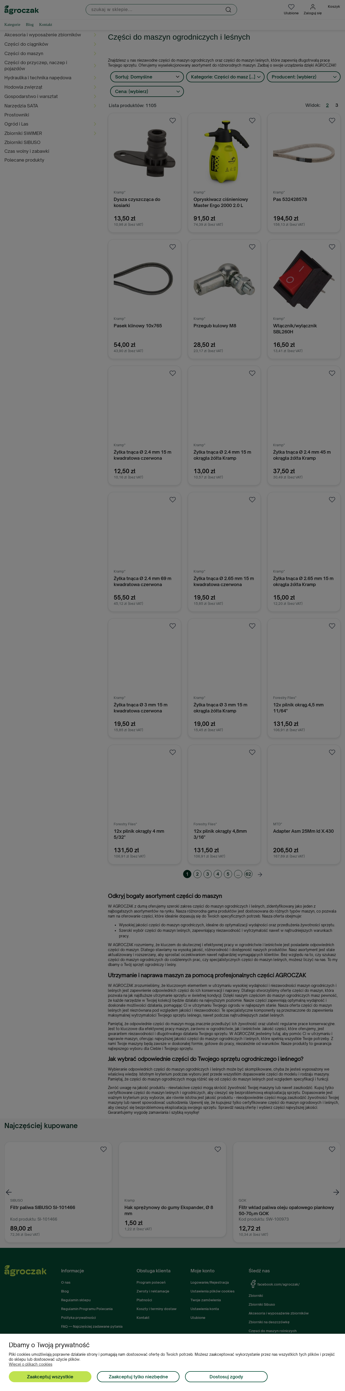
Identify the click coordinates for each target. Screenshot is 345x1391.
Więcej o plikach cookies (30, 1364)
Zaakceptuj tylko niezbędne (138, 1376)
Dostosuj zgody (226, 1376)
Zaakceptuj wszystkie (50, 1376)
